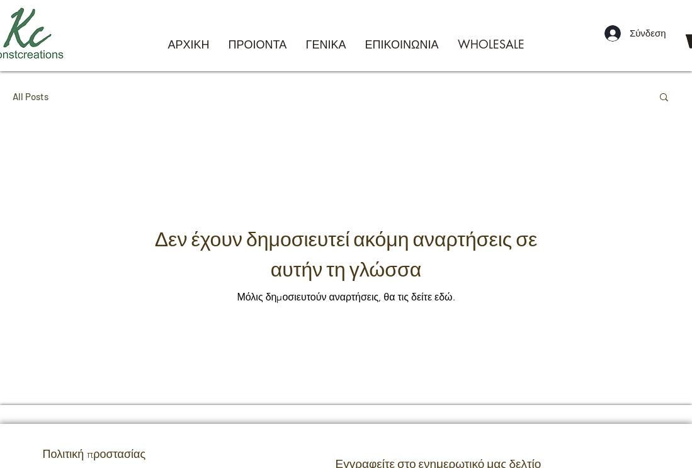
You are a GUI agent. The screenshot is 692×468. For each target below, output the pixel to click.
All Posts (30, 96)
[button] (664, 98)
